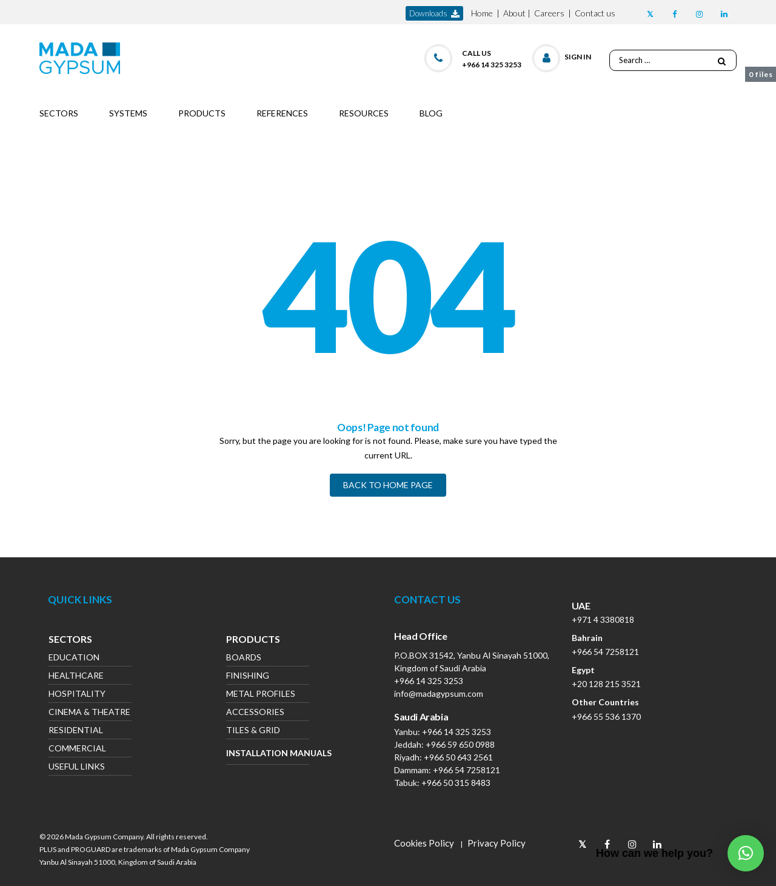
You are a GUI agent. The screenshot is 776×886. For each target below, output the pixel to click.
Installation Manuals (267, 753)
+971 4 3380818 (603, 619)
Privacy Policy (496, 842)
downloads (434, 13)
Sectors (70, 640)
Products (253, 640)
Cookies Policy (424, 842)
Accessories (255, 713)
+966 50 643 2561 (458, 757)
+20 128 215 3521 (606, 684)
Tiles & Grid (253, 731)
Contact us (595, 13)
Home (482, 13)
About (514, 13)
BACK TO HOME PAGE (388, 485)
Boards (243, 658)
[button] (562, 55)
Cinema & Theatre (89, 713)
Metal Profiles (260, 695)
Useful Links (76, 767)
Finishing (247, 676)
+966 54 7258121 (466, 770)
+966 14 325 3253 (428, 681)
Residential (75, 731)
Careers (549, 13)
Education (73, 658)
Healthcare (76, 676)
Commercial (77, 749)
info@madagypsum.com (438, 693)
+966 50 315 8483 (455, 782)
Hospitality (76, 695)
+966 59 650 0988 (460, 744)
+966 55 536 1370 (606, 716)
